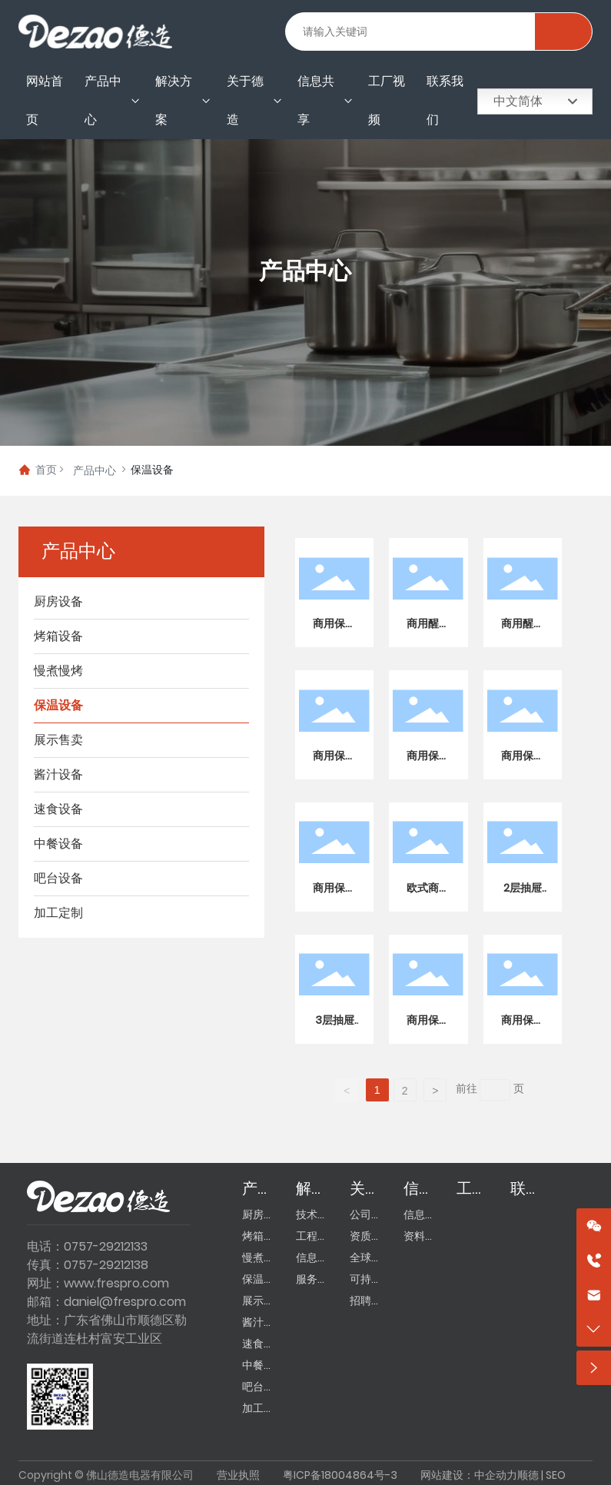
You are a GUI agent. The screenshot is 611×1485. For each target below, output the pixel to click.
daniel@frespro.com (125, 1302)
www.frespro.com (116, 1283)
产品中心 (305, 272)
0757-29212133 (106, 1246)
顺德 (528, 1475)
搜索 (563, 31)
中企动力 (495, 1475)
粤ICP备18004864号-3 (340, 1475)
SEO (556, 1475)
